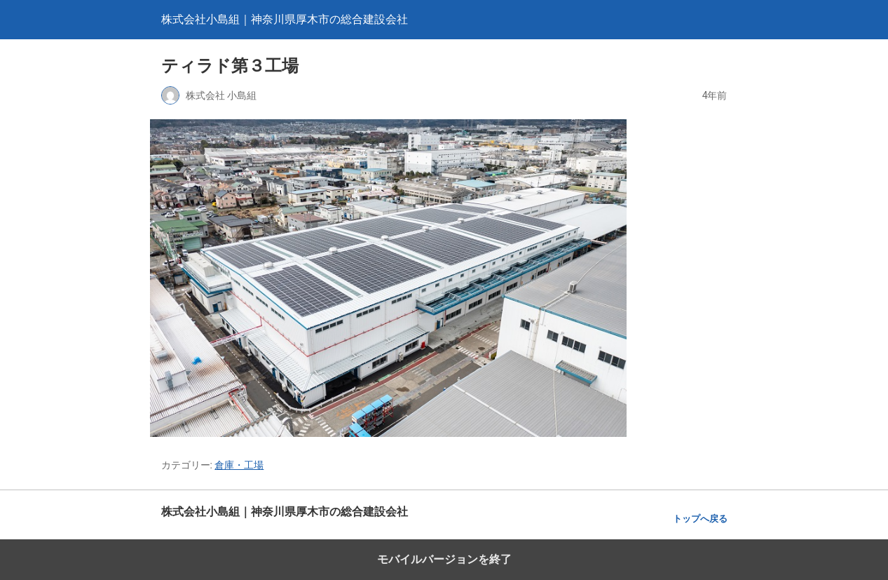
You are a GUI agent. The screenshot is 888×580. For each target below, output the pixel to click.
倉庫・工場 (239, 465)
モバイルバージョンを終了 (444, 559)
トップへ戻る (700, 518)
